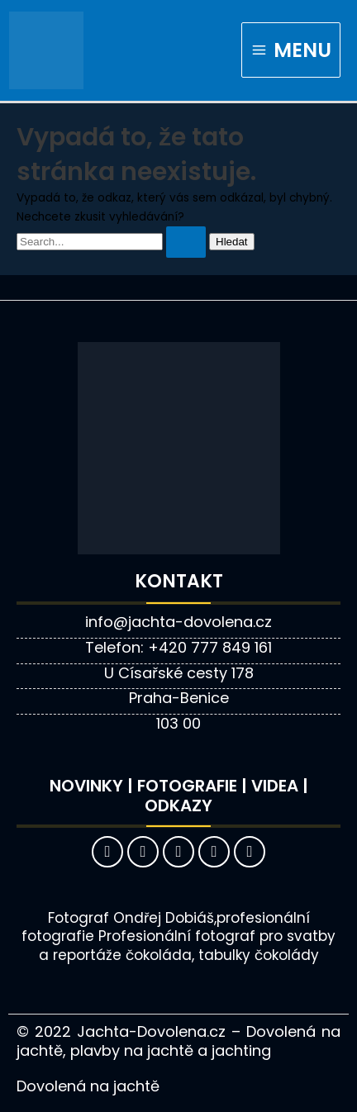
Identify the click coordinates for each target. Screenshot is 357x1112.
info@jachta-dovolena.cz (178, 621)
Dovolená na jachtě (88, 1086)
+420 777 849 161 (210, 647)
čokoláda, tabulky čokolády (222, 955)
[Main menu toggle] (290, 50)
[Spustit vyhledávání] (186, 242)
